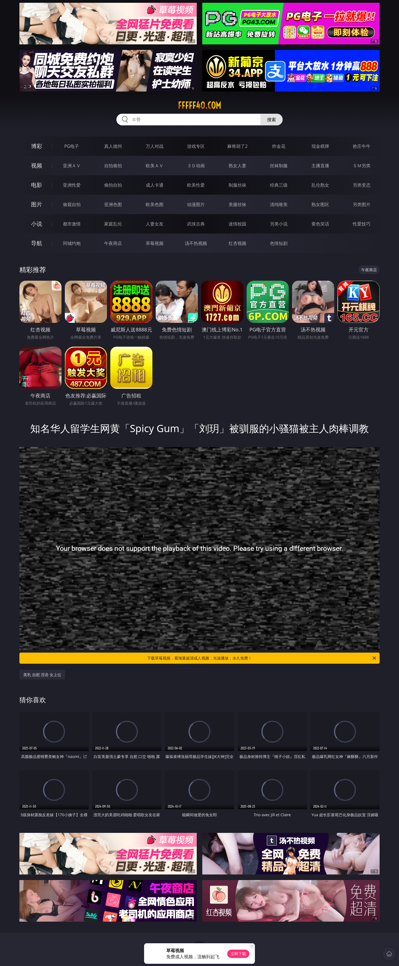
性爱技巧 (361, 224)
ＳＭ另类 (361, 166)
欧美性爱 (196, 185)
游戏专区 (196, 146)
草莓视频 (154, 243)
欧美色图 (154, 204)
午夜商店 (113, 243)
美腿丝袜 (237, 204)
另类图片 (361, 204)
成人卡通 (154, 185)
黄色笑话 (320, 224)
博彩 (36, 146)
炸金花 (278, 146)
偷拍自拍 (113, 185)
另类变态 (361, 185)
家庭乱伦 (113, 224)
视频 (36, 165)
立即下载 (238, 953)
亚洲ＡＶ (72, 166)
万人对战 (154, 146)
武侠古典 (196, 224)
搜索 (271, 119)
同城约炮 (72, 243)
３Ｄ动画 (196, 166)
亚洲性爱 (72, 185)
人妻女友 (154, 224)
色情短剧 (279, 243)
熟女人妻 (237, 166)
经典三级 (279, 185)
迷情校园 (237, 224)
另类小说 (279, 224)
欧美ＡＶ (154, 166)
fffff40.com (199, 105)
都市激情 (72, 224)
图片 (36, 204)
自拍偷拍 (113, 166)
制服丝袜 (237, 185)
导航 (36, 243)
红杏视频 (237, 243)
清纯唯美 (279, 204)
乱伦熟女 (320, 185)
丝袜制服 (279, 166)
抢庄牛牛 (361, 146)
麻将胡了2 (237, 146)
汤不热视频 (196, 243)
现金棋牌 (320, 146)
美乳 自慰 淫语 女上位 (42, 674)
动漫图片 (196, 204)
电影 (36, 185)
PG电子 (71, 146)
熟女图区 (320, 204)
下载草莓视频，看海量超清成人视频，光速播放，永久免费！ (262, 658)
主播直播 (320, 166)
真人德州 (113, 146)
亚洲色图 (113, 204)
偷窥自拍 (72, 204)
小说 (36, 223)
